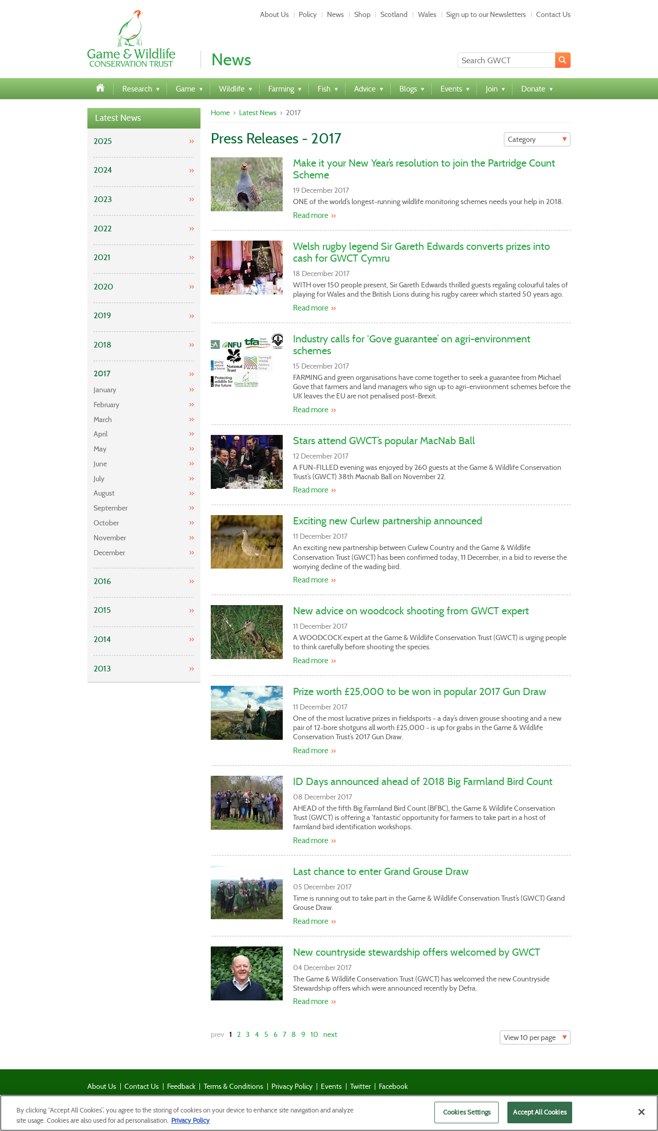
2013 (102, 668)
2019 (102, 315)
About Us (274, 14)
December (109, 552)
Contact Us (553, 14)
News (335, 14)
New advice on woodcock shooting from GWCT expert (411, 611)
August (104, 493)
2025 (103, 141)
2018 (103, 345)
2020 (103, 286)
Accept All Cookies (539, 1116)
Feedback (181, 1086)
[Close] (641, 1116)
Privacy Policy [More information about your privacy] (190, 1124)
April (100, 434)
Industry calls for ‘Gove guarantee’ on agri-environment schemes (412, 345)
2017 (102, 373)
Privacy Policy (292, 1086)
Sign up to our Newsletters (486, 14)
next (330, 1034)
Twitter (360, 1086)
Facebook (393, 1086)
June (100, 463)
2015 (102, 610)
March (103, 419)
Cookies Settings (466, 1116)
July (99, 478)
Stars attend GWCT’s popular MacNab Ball (384, 440)
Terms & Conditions (233, 1086)
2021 (102, 257)
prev (217, 1034)
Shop (362, 14)
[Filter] (537, 139)
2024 (103, 170)
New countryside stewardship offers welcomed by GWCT (416, 952)
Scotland (394, 14)
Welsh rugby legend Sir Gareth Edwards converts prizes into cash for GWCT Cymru (421, 252)
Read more (310, 215)
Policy (308, 14)
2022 (103, 228)
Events (331, 1086)
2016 (102, 581)
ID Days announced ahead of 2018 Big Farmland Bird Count (423, 781)
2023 (103, 199)
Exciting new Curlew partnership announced (387, 521)
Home (220, 112)
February (106, 404)
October (106, 522)
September (110, 508)
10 (314, 1034)
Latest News (118, 118)
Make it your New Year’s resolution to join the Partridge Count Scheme (424, 169)
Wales (427, 14)
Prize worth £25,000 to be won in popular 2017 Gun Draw (419, 691)
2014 (102, 639)
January (105, 389)
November (110, 537)
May (100, 448)
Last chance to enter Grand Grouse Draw (381, 871)
